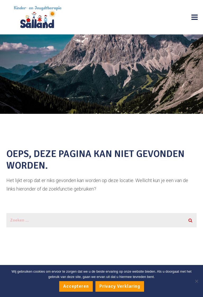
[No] (196, 281)
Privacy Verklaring (119, 286)
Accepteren (76, 286)
